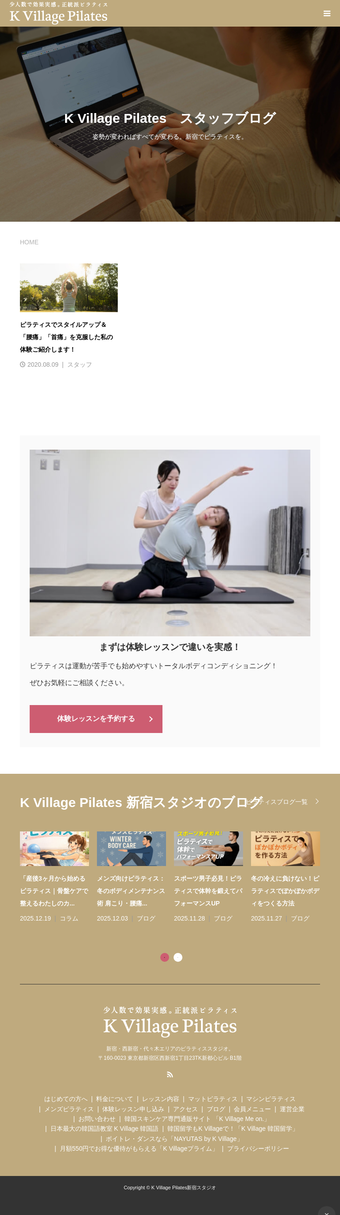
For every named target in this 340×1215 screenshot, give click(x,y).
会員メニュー (252, 1108)
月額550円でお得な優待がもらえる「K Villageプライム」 (139, 1147)
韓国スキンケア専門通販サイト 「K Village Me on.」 (197, 1117)
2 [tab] (178, 956)
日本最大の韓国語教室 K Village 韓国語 (104, 1128)
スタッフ (79, 364)
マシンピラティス (271, 1097)
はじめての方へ (66, 1097)
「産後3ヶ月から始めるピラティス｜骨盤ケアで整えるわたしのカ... (54, 890)
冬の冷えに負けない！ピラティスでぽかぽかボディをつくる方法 (285, 890)
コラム (69, 917)
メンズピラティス (69, 1108)
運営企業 (292, 1108)
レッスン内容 (160, 1097)
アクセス (185, 1108)
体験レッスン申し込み (133, 1108)
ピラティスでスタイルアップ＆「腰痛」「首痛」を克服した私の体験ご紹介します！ (66, 337)
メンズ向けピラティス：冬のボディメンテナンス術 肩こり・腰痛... (131, 890)
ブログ (146, 917)
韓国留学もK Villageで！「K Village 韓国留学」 (232, 1128)
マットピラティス (213, 1097)
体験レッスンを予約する (96, 718)
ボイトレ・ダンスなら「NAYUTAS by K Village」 (174, 1137)
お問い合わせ (97, 1117)
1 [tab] (164, 956)
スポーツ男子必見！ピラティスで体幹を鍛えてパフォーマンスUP (208, 890)
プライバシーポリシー (258, 1147)
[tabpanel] (174, 877)
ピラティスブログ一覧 (277, 800)
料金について (114, 1097)
